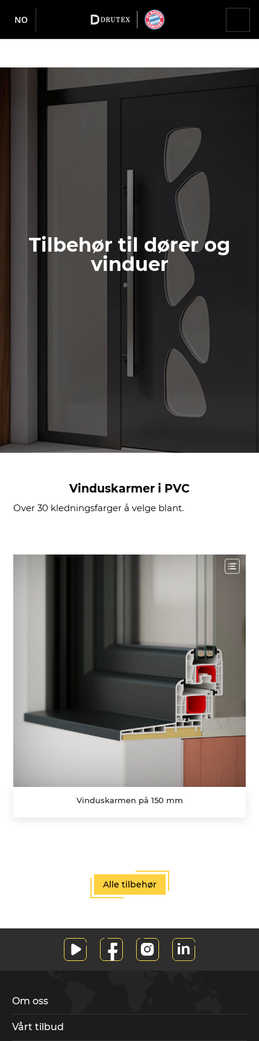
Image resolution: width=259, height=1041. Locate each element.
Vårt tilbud (38, 1027)
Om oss (30, 1001)
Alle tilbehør (130, 884)
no (21, 19)
